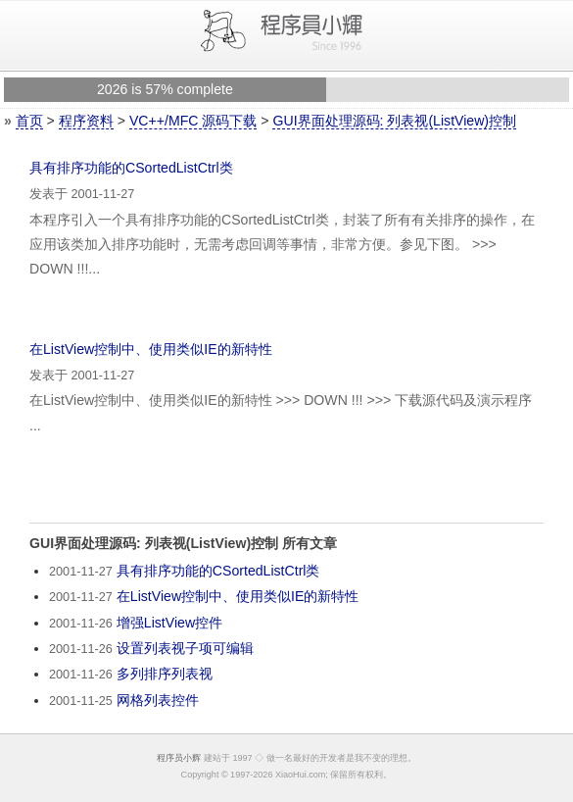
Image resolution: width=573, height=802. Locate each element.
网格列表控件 (158, 700)
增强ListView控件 (169, 622)
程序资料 (86, 120)
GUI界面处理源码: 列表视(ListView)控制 (394, 120)
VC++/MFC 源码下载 (193, 120)
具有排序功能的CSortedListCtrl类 (131, 167)
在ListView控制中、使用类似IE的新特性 (150, 349)
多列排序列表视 (165, 673)
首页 (29, 120)
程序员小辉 (179, 758)
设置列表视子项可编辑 (185, 648)
